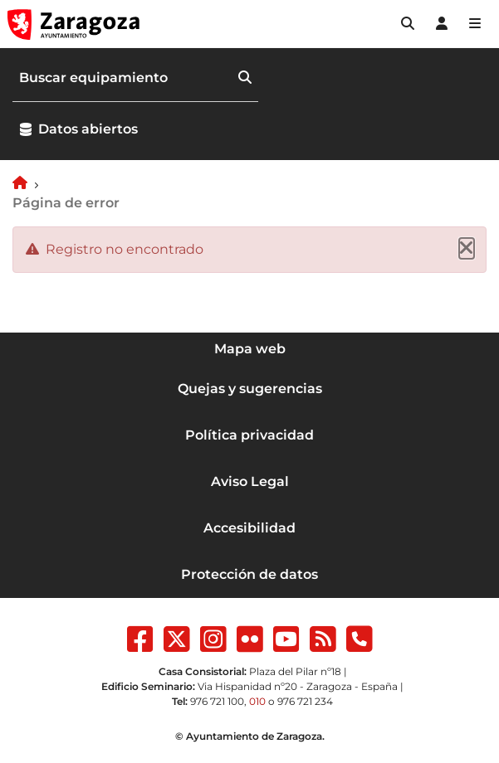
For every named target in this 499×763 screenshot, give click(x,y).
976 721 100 (217, 701)
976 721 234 (305, 701)
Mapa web (250, 349)
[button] (407, 24)
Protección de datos (249, 574)
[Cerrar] (466, 248)
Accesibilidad (249, 528)
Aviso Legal (250, 481)
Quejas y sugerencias (250, 388)
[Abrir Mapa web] (475, 24)
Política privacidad (249, 435)
